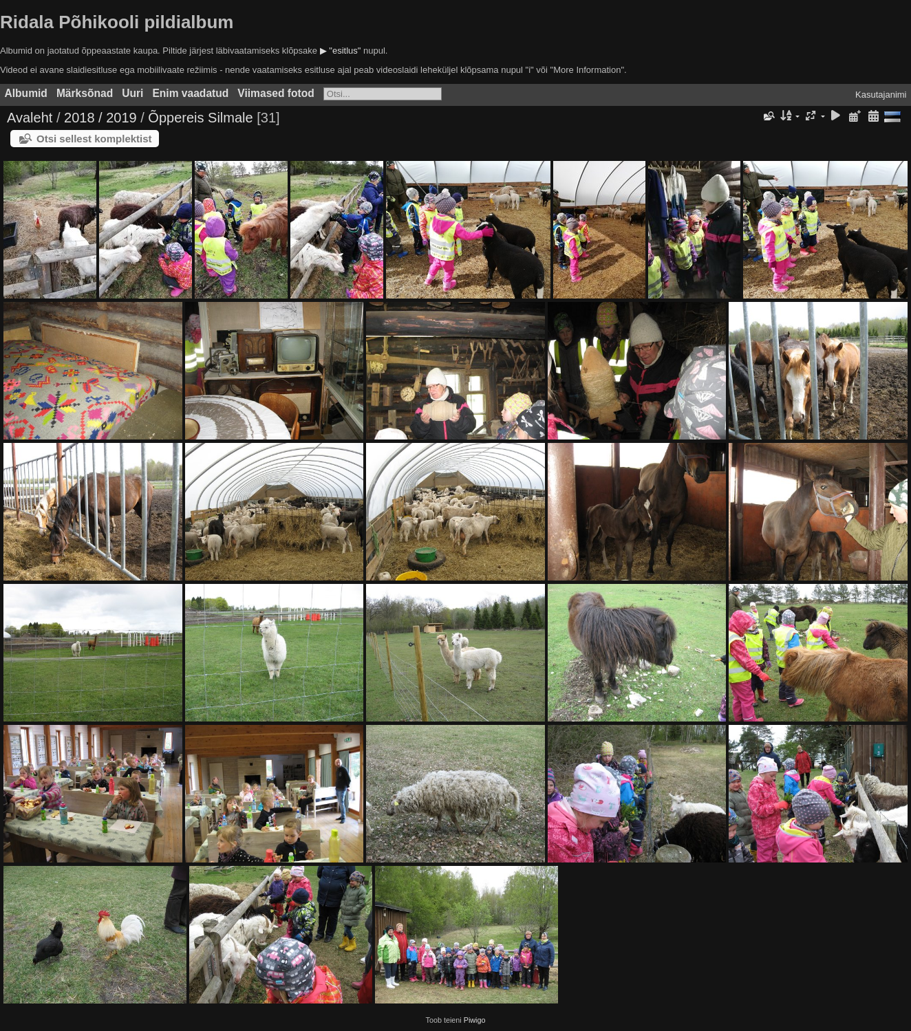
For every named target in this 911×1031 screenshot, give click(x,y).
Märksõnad (84, 93)
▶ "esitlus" (340, 50)
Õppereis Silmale (200, 117)
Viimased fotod (275, 93)
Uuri (132, 93)
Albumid (26, 93)
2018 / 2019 (100, 117)
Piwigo (475, 1020)
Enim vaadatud (190, 93)
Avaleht (29, 117)
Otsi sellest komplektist (94, 138)
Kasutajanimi (880, 94)
